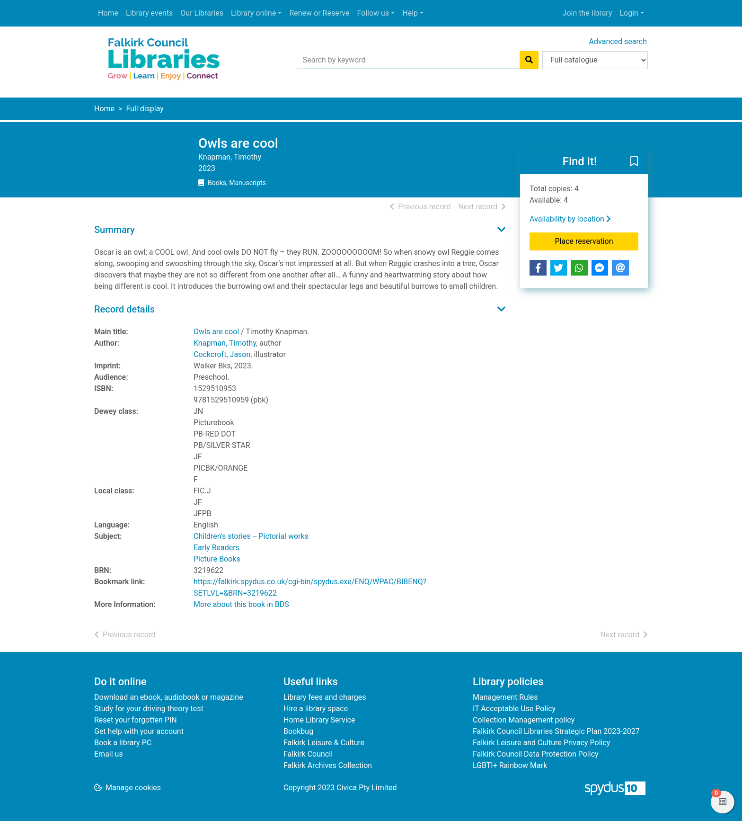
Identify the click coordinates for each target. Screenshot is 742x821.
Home (108, 13)
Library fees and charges (324, 697)
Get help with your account (139, 731)
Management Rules (505, 697)
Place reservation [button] (597, 240)
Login (628, 13)
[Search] (529, 60)
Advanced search (618, 41)
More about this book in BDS (241, 604)
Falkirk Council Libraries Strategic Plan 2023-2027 (556, 731)
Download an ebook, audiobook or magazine (168, 697)
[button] (634, 162)
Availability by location (570, 218)
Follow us (373, 13)
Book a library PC (122, 742)
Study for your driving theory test (148, 708)
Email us (108, 754)
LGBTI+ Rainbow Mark (510, 765)
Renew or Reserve (319, 13)
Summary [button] (114, 229)
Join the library (587, 13)
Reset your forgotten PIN (135, 719)
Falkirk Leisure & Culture (323, 742)
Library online (253, 13)
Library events (149, 13)
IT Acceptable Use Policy (514, 708)
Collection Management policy (523, 719)
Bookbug (298, 731)
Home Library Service (319, 719)
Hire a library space (315, 708)
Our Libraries (201, 13)
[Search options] (595, 60)
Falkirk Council (308, 754)
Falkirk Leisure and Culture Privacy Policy (541, 742)
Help (410, 13)
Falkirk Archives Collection (327, 765)
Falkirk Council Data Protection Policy (536, 754)
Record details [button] (124, 309)
